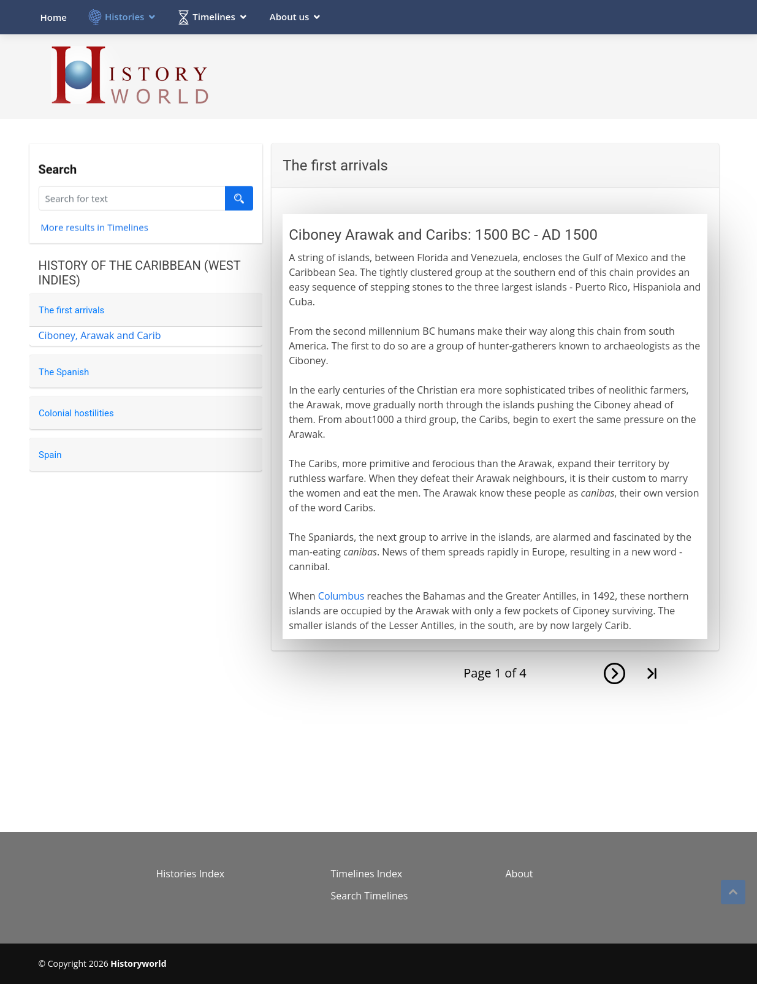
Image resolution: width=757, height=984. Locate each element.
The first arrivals (71, 310)
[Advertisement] (496, 76)
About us (290, 16)
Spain (50, 454)
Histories (124, 16)
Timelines (213, 16)
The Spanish (64, 372)
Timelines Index (367, 874)
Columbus (341, 596)
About (519, 874)
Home (53, 17)
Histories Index (190, 874)
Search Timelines (369, 896)
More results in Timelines (94, 229)
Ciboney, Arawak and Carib (100, 335)
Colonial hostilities (76, 413)
